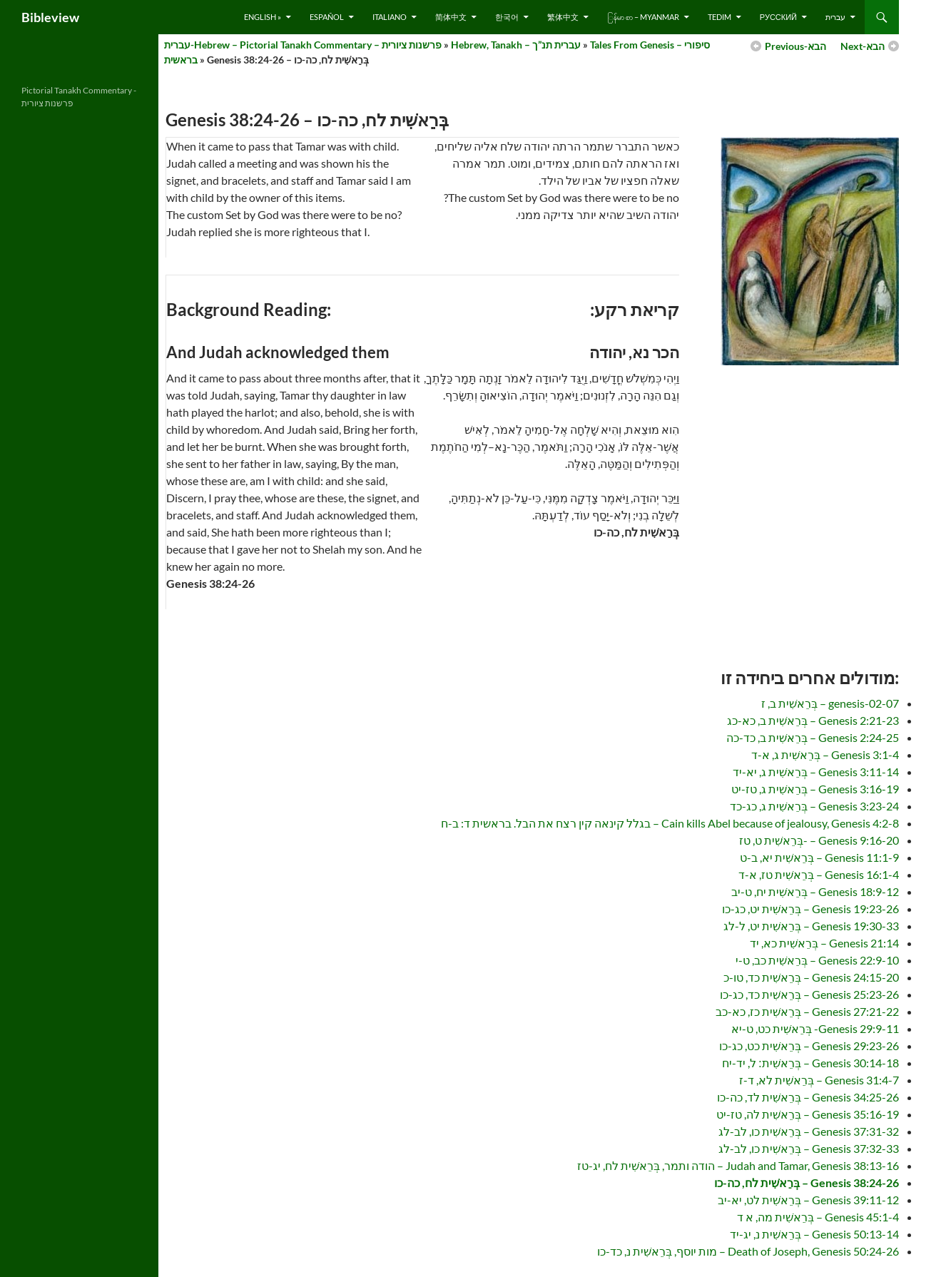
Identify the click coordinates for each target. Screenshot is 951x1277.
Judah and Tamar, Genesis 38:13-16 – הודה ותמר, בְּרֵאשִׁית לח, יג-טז (738, 1165)
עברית (835, 16)
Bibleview (50, 17)
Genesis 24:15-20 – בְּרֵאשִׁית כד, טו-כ (811, 977)
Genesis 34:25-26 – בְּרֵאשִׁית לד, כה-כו (808, 1097)
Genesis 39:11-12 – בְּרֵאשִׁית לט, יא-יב (808, 1199)
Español (327, 16)
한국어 (507, 16)
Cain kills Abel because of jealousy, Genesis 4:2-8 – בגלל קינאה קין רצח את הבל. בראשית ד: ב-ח (670, 823)
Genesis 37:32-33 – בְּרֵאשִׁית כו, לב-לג (808, 1148)
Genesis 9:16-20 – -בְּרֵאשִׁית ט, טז (819, 840)
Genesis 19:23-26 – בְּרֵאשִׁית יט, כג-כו (810, 908)
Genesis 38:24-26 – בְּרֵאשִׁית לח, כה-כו (806, 1182)
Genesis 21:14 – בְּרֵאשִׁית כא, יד (824, 943)
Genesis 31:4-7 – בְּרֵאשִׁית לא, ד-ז (819, 1080)
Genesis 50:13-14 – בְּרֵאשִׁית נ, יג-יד (814, 1234)
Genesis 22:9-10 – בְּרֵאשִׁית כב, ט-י (817, 960)
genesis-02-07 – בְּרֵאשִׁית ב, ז (830, 703)
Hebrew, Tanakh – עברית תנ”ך (516, 45)
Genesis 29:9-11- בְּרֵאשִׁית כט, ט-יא (815, 1028)
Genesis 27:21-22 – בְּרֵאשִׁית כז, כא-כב (807, 1011)
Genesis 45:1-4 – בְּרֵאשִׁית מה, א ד (818, 1216)
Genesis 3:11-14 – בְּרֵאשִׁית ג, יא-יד (816, 771)
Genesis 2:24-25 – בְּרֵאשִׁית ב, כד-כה (812, 737)
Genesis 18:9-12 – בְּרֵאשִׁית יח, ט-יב (815, 891)
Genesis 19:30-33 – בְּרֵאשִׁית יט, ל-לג (811, 925)
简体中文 (451, 16)
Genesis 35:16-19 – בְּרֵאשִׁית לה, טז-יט (807, 1114)
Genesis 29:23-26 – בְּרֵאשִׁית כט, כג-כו (809, 1045)
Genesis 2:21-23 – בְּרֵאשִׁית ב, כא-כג (813, 720)
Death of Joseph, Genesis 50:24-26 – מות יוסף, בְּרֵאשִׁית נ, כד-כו (748, 1251)
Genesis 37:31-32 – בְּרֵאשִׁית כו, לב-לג (808, 1131)
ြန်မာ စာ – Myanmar (643, 16)
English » (262, 16)
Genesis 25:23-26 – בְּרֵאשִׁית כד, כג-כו (809, 994)
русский (778, 16)
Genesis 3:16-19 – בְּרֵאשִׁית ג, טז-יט (815, 788)
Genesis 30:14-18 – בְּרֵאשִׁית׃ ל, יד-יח (810, 1062)
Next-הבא (862, 46)
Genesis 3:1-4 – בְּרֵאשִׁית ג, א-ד (825, 754)
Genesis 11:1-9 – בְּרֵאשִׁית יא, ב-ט (819, 857)
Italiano (389, 16)
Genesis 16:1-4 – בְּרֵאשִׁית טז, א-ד (818, 874)
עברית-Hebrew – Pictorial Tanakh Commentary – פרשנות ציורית (303, 45)
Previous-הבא (795, 46)
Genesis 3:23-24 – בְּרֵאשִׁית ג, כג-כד (814, 806)
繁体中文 (563, 16)
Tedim (719, 16)
